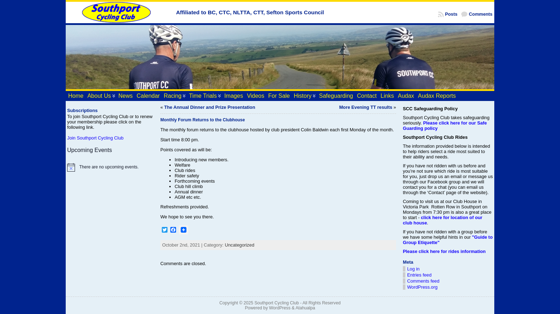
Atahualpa (305, 307)
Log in (413, 269)
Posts (451, 14)
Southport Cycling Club (276, 302)
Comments (480, 14)
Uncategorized (239, 245)
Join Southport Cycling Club (95, 138)
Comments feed (423, 281)
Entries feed (419, 275)
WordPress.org (422, 287)
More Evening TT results (365, 107)
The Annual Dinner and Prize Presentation (209, 107)
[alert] (110, 167)
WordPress (279, 307)
